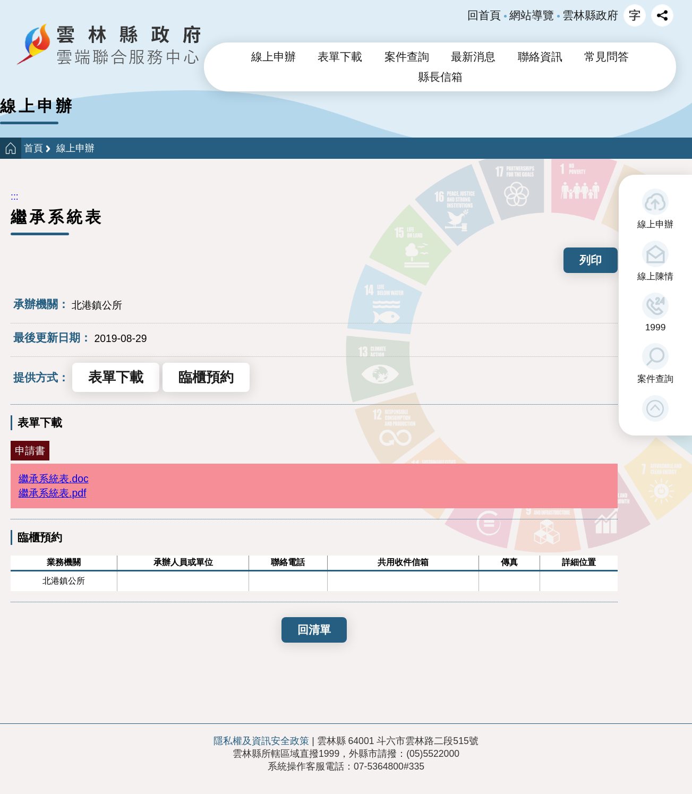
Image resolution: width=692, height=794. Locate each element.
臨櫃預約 (206, 377)
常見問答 (606, 56)
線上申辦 (655, 224)
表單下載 (340, 56)
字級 (634, 15)
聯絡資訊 (540, 56)
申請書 (30, 450)
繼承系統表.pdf (52, 493)
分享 (662, 15)
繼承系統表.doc (54, 478)
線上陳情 (655, 276)
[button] (655, 408)
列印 (590, 260)
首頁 (33, 148)
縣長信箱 (440, 77)
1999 (655, 327)
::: (15, 196)
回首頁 (484, 15)
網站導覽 (531, 15)
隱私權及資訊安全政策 (261, 741)
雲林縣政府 (590, 15)
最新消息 (473, 56)
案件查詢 (655, 378)
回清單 (314, 630)
